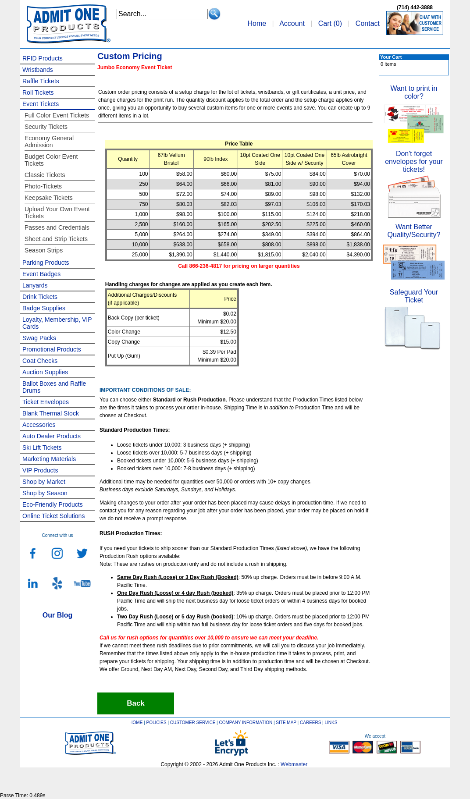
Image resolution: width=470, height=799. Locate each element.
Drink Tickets (39, 296)
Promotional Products (51, 349)
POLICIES (156, 722)
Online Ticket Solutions (53, 515)
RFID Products (42, 58)
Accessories (38, 424)
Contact (368, 23)
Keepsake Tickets (49, 197)
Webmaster (294, 764)
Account (292, 23)
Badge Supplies (43, 308)
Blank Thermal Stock (50, 413)
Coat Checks (39, 360)
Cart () (330, 23)
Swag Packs (39, 337)
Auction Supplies (45, 372)
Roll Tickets (38, 92)
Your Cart (391, 57)
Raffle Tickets (40, 81)
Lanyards (35, 285)
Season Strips (44, 250)
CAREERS (310, 722)
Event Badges (41, 273)
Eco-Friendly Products (52, 504)
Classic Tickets (45, 174)
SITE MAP (286, 722)
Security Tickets (46, 126)
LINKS (331, 722)
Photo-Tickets (43, 186)
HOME (135, 722)
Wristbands (37, 69)
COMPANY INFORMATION (246, 722)
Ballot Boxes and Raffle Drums (54, 387)
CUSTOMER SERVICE (193, 722)
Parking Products (45, 262)
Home (256, 23)
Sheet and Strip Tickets (56, 238)
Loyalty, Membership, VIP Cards (57, 323)
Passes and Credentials (57, 227)
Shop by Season (45, 493)
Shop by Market (43, 481)
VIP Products (40, 470)
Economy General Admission (49, 142)
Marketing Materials (49, 458)
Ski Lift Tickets (41, 447)
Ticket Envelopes (45, 401)
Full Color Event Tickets (57, 115)
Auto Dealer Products (51, 436)
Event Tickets (40, 103)
